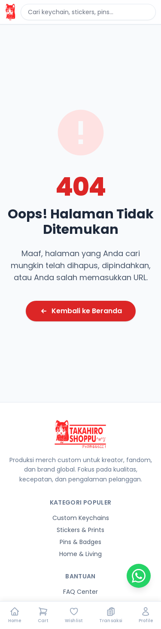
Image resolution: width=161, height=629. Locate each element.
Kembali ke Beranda (80, 311)
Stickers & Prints (80, 530)
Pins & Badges (80, 542)
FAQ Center (80, 591)
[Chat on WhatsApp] (139, 576)
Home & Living (80, 554)
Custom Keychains (80, 518)
